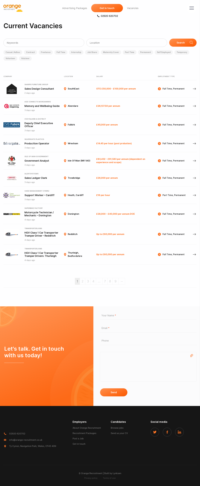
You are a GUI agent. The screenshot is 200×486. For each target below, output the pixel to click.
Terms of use (109, 478)
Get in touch (106, 8)
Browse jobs (117, 428)
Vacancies (132, 8)
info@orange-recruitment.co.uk (25, 440)
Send (114, 392)
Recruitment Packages (84, 433)
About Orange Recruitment (87, 428)
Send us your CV (119, 433)
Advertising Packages (74, 8)
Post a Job (78, 439)
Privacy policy (90, 478)
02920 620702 (107, 16)
